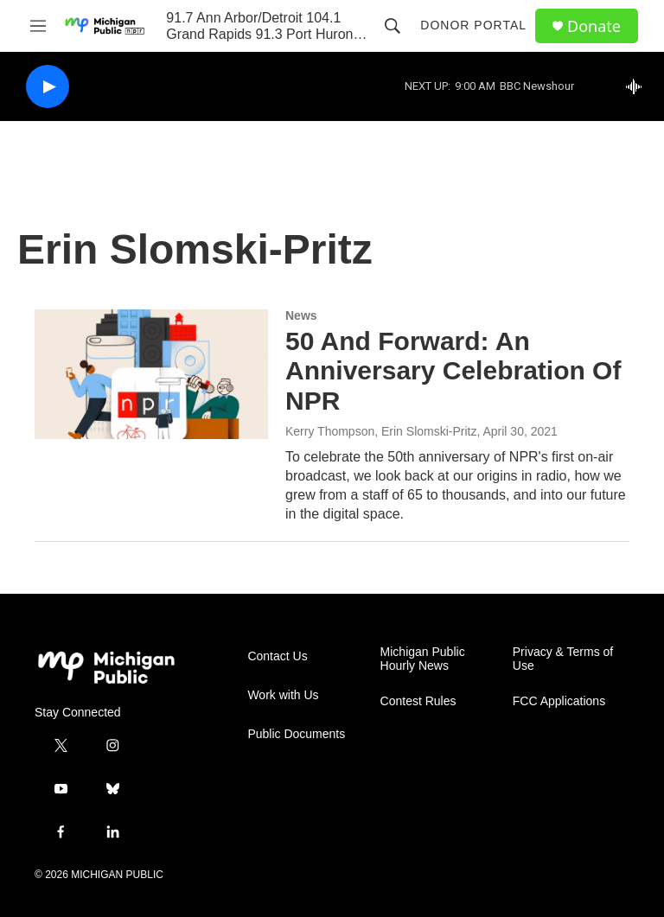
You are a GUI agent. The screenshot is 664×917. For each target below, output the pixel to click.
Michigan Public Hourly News (422, 659)
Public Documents (296, 734)
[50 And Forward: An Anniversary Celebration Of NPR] (151, 374)
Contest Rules (418, 701)
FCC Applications (559, 701)
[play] (47, 87)
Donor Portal (473, 25)
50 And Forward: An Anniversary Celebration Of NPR (453, 371)
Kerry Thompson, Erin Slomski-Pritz (380, 431)
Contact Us (277, 656)
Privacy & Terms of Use (563, 659)
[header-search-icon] (392, 26)
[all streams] (638, 86)
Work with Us (282, 695)
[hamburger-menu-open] (38, 26)
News (301, 315)
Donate (594, 26)
